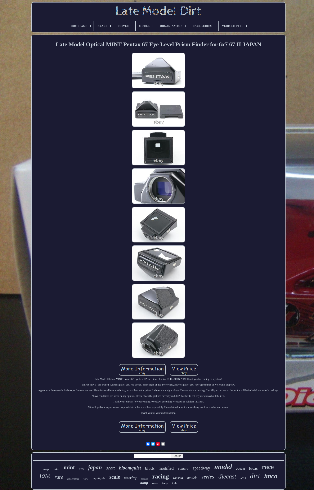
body (165, 483)
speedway (201, 468)
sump (144, 483)
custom (240, 469)
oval (81, 469)
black (149, 468)
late (44, 476)
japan (95, 467)
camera (183, 469)
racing (160, 476)
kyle (174, 483)
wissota (178, 478)
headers (144, 478)
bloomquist (130, 468)
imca (271, 476)
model (223, 467)
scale (114, 477)
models (192, 478)
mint (69, 467)
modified (166, 468)
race (268, 467)
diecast (227, 476)
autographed (73, 478)
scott (110, 468)
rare (59, 477)
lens (243, 478)
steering (130, 478)
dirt (255, 476)
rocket (56, 469)
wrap (46, 469)
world (86, 479)
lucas (253, 468)
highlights (99, 478)
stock (155, 483)
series (208, 477)
